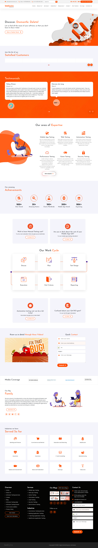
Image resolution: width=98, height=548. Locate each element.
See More (11, 409)
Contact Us (89, 6)
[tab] (48, 111)
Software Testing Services (13, 495)
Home (33, 6)
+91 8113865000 (78, 502)
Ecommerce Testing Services (36, 511)
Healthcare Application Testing (37, 518)
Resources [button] (61, 6)
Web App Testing (33, 492)
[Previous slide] (89, 65)
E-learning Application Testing (37, 516)
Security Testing (33, 502)
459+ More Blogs (63, 488)
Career (8, 497)
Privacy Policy (9, 509)
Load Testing (32, 500)
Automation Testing (34, 497)
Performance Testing (34, 504)
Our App (82, 6)
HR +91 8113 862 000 (37, 1)
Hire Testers (75, 6)
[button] (58, 347)
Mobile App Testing (34, 490)
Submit (62, 365)
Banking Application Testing (36, 513)
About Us (8, 492)
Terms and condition (11, 507)
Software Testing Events (12, 504)
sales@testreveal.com (11, 1)
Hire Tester (12, 513)
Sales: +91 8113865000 (24, 1)
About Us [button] (39, 6)
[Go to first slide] (91, 65)
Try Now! (30, 237)
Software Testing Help (12, 502)
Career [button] (68, 6)
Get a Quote (49, 173)
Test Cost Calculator (86, 1)
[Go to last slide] (90, 111)
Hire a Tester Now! (14, 32)
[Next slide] (93, 111)
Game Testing (32, 495)
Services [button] (46, 6)
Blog (7, 500)
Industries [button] (53, 6)
